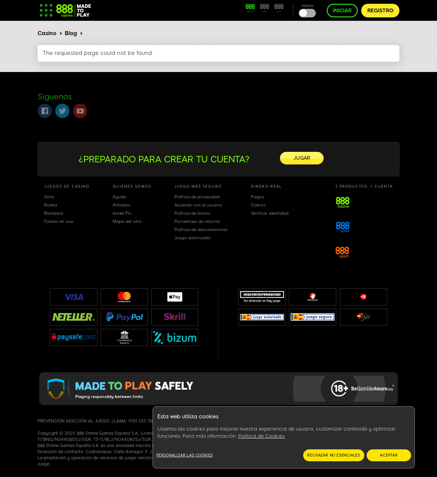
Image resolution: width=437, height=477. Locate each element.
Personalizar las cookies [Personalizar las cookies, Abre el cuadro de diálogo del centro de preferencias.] (184, 455)
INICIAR (342, 11)
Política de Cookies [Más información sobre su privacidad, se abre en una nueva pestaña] (261, 436)
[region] (284, 437)
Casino (47, 33)
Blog (71, 33)
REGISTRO (380, 11)
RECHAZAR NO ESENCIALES (333, 455)
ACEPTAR (389, 455)
